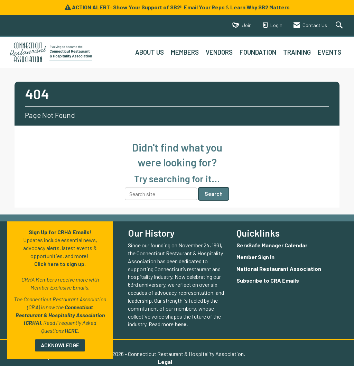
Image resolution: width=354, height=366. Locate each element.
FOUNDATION (258, 52)
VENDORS (219, 52)
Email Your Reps (204, 7)
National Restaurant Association (278, 268)
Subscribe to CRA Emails (267, 280)
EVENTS (329, 52)
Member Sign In (255, 257)
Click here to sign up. (60, 263)
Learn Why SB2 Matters (260, 7)
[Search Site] (340, 25)
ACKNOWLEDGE (60, 345)
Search (214, 193)
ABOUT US (149, 52)
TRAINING (297, 52)
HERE (71, 330)
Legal (165, 361)
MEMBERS (185, 52)
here (181, 324)
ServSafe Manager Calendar (271, 245)
